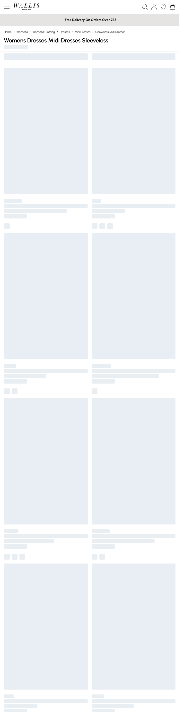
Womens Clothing (44, 32)
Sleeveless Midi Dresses (110, 32)
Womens (22, 32)
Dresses (65, 32)
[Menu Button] (7, 7)
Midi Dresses (82, 32)
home (8, 32)
